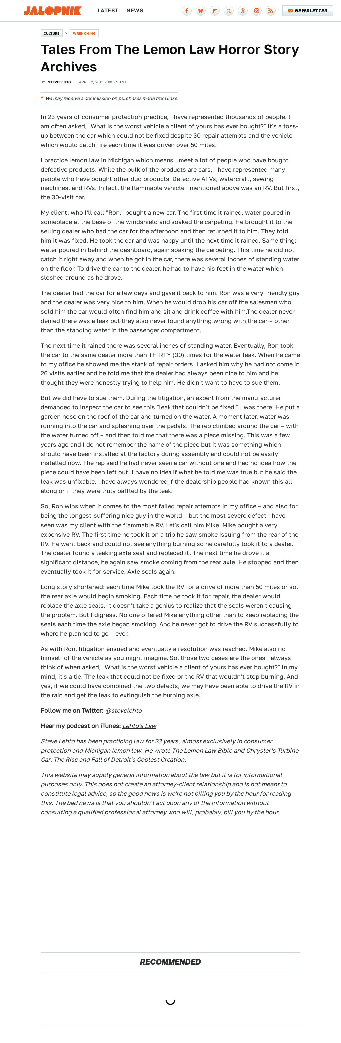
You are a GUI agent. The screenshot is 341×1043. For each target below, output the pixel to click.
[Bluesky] (201, 11)
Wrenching (84, 33)
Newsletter (308, 10)
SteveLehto (59, 82)
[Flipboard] (215, 11)
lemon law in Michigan (101, 160)
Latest (108, 10)
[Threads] (243, 11)
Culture (52, 33)
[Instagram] (257, 11)
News (134, 10)
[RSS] (271, 11)
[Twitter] (229, 11)
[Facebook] (187, 11)
